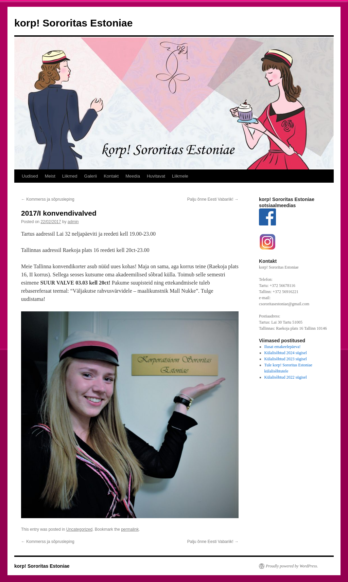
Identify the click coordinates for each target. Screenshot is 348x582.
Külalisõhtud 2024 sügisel (285, 352)
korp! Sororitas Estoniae (73, 23)
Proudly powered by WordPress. (292, 566)
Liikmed (69, 176)
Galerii (90, 176)
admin (73, 221)
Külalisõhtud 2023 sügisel (285, 359)
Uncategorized (79, 529)
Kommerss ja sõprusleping (47, 199)
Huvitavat (156, 176)
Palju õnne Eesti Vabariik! (213, 199)
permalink (130, 529)
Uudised (30, 176)
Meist (50, 176)
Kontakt (111, 176)
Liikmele (180, 176)
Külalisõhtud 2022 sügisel (285, 377)
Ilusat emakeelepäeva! (282, 346)
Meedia (132, 176)
